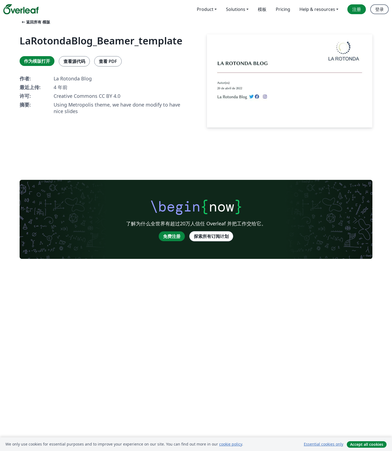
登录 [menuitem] (379, 9)
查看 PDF (108, 61)
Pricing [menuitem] (283, 9)
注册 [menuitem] (356, 9)
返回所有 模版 (35, 22)
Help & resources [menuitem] (317, 9)
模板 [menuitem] (262, 9)
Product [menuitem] (205, 9)
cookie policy (230, 444)
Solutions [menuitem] (235, 9)
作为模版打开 (37, 61)
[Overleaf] (21, 9)
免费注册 (171, 236)
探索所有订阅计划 (211, 236)
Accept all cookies (366, 444)
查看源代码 (74, 61)
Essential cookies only (323, 444)
